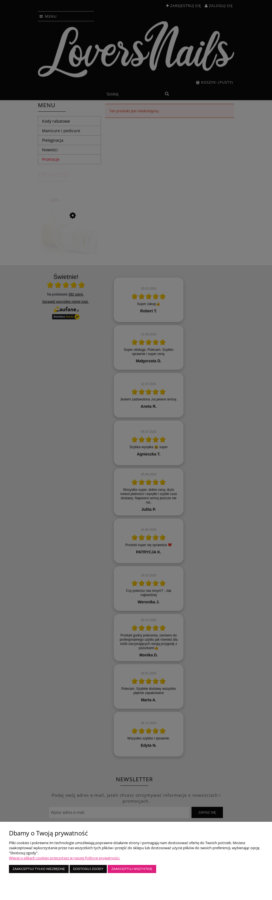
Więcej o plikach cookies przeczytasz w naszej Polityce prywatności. (64, 857)
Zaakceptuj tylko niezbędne (39, 869)
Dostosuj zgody (88, 869)
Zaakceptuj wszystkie (132, 869)
